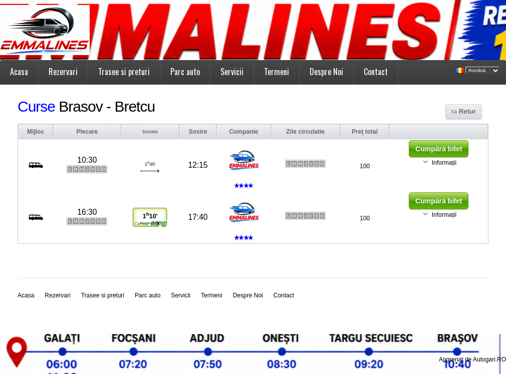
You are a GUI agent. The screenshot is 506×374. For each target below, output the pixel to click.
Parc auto (185, 72)
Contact (376, 72)
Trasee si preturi (124, 72)
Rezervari (63, 72)
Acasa (19, 72)
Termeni (276, 72)
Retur (467, 111)
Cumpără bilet (438, 149)
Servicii (231, 72)
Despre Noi (326, 72)
